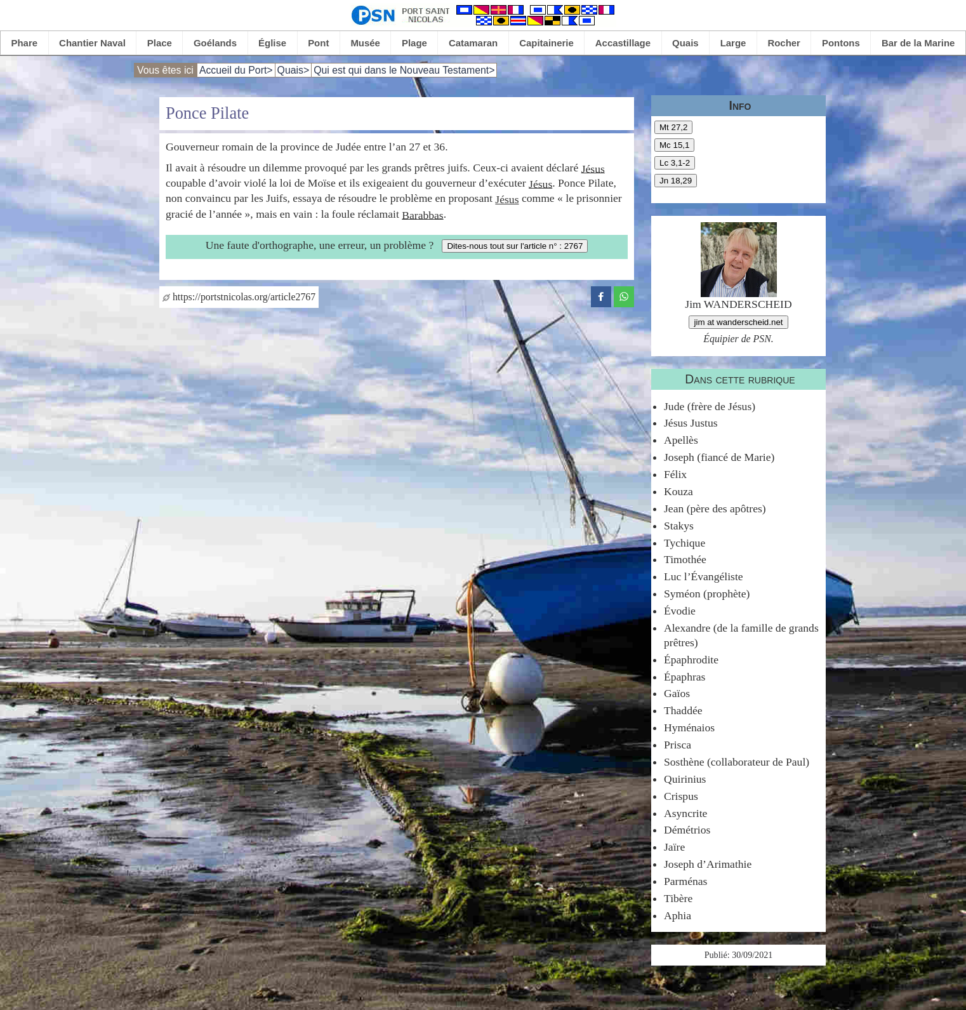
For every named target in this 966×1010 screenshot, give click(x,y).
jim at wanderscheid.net (738, 322)
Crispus (681, 796)
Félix (675, 474)
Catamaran (473, 42)
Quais (685, 42)
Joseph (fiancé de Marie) (719, 457)
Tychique (684, 542)
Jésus (593, 168)
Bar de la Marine (918, 42)
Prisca (677, 744)
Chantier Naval (92, 42)
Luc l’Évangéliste (703, 576)
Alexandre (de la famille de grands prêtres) (741, 635)
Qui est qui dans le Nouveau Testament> (404, 70)
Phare (24, 42)
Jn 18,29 (675, 180)
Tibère (678, 898)
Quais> (293, 70)
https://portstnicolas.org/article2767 (238, 296)
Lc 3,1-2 (674, 163)
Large (733, 42)
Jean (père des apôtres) (715, 508)
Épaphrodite (691, 659)
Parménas (685, 881)
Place (159, 42)
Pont (318, 42)
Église (272, 42)
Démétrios (687, 829)
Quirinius (685, 779)
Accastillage (623, 42)
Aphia (677, 915)
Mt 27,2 (673, 127)
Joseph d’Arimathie (707, 864)
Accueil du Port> (236, 70)
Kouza (678, 491)
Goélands (215, 42)
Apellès (681, 440)
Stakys (679, 525)
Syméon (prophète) (707, 593)
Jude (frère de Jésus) (709, 406)
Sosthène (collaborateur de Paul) (736, 761)
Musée (365, 42)
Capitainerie (546, 42)
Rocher (783, 42)
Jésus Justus (691, 422)
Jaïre (674, 847)
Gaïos (677, 693)
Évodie (680, 610)
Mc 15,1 (674, 145)
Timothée (685, 559)
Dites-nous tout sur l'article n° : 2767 (515, 246)
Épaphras (684, 676)
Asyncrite (685, 813)
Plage (414, 42)
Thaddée (683, 710)
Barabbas (422, 214)
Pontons (841, 42)
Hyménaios (689, 727)
